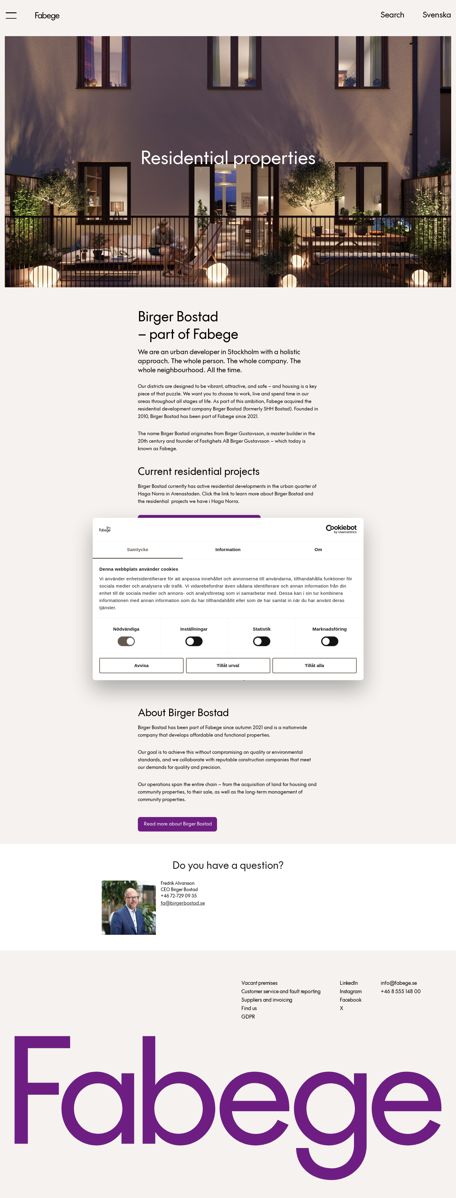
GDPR (248, 1018)
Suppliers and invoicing (266, 1001)
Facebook (350, 1001)
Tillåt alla (314, 665)
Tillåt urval (228, 665)
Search (392, 15)
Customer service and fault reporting (281, 993)
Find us (249, 1009)
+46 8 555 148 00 (400, 993)
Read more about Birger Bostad (177, 824)
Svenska (437, 15)
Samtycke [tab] (137, 549)
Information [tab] (228, 549)
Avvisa (141, 665)
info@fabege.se (399, 984)
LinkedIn (349, 984)
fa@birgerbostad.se (183, 904)
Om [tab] (318, 549)
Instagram (350, 993)
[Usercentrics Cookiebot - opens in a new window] (330, 529)
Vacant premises (259, 984)
